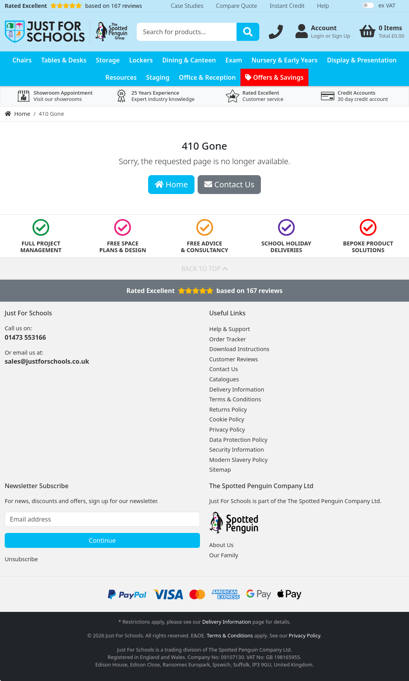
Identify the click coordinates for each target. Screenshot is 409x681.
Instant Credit (287, 5)
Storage (108, 60)
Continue (102, 540)
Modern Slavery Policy (238, 459)
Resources (121, 77)
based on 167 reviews (73, 5)
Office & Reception (207, 77)
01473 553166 (25, 337)
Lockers (141, 60)
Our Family (223, 555)
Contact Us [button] (229, 184)
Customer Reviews (233, 359)
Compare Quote (236, 5)
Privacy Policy (227, 429)
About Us (221, 545)
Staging (157, 77)
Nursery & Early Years (284, 60)
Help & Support (229, 329)
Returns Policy (228, 409)
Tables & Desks (63, 60)
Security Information (236, 449)
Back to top (204, 268)
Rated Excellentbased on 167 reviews (205, 290)
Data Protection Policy (238, 439)
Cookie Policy (226, 419)
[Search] (248, 32)
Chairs (22, 60)
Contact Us (223, 369)
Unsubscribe (21, 559)
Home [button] (171, 184)
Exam (234, 60)
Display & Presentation (361, 60)
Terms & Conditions (235, 399)
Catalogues (224, 379)
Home (17, 113)
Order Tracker (227, 339)
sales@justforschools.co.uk (47, 361)
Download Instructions (239, 349)
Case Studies (187, 5)
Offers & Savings (274, 77)
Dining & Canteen (189, 60)
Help (323, 5)
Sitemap (220, 469)
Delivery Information (236, 389)
